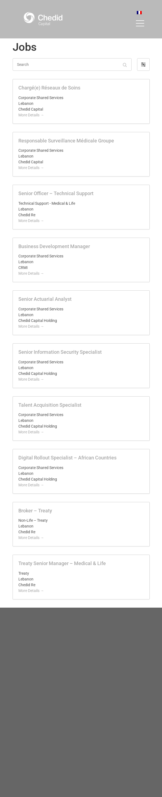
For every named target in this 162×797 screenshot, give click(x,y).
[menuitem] (139, 12)
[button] (143, 64)
